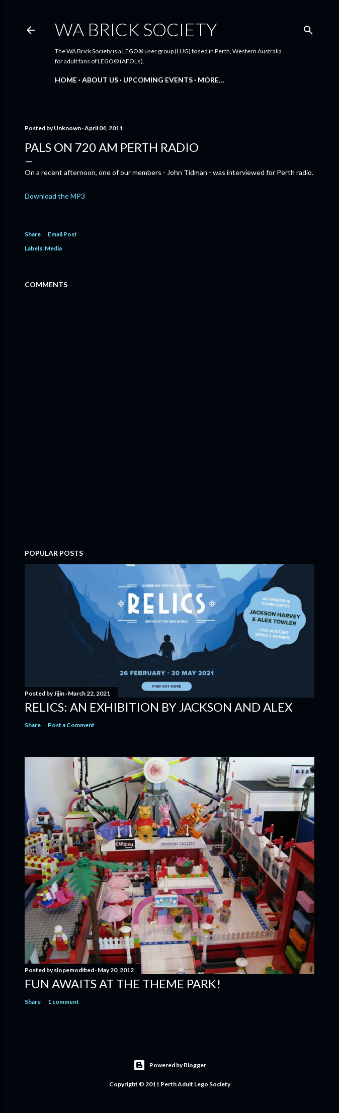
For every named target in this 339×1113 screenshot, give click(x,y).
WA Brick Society (136, 29)
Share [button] (33, 234)
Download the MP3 (55, 196)
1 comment (63, 1001)
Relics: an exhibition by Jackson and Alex (158, 707)
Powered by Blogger (169, 1065)
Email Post (62, 234)
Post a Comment (71, 725)
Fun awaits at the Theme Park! (123, 983)
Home (66, 79)
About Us (100, 79)
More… (211, 79)
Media (53, 248)
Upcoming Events (158, 79)
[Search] (308, 28)
